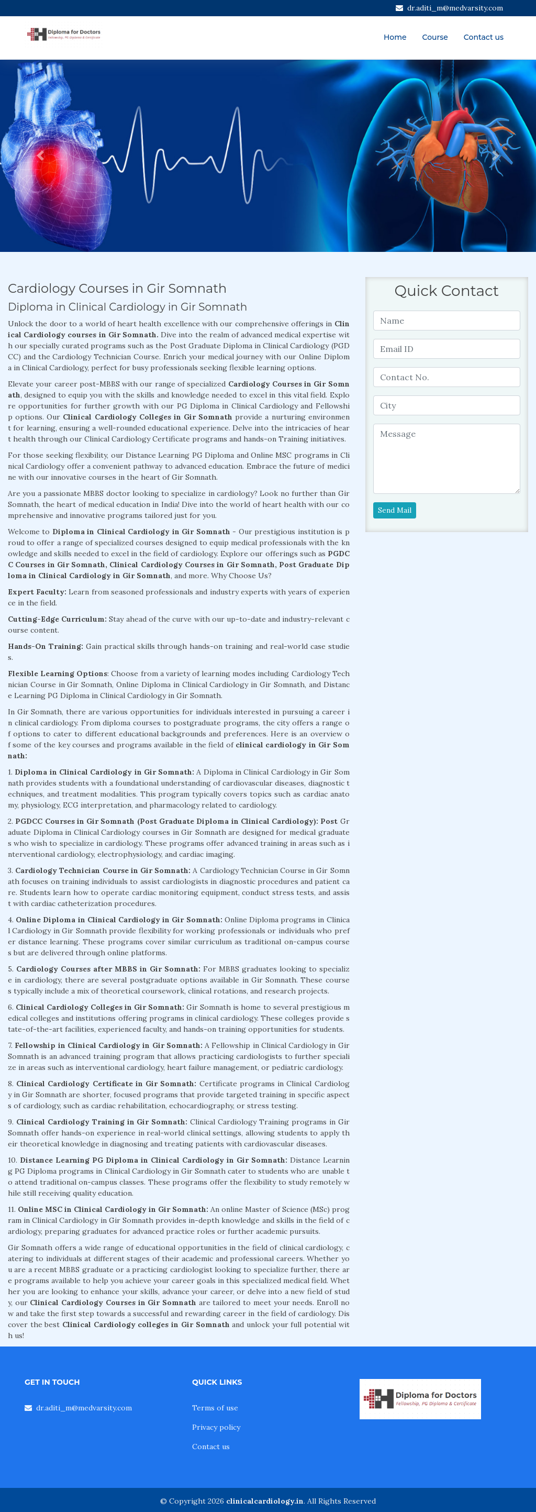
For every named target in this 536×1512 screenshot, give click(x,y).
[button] (40, 156)
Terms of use (215, 1407)
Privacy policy (216, 1427)
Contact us (484, 37)
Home (395, 37)
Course (435, 37)
